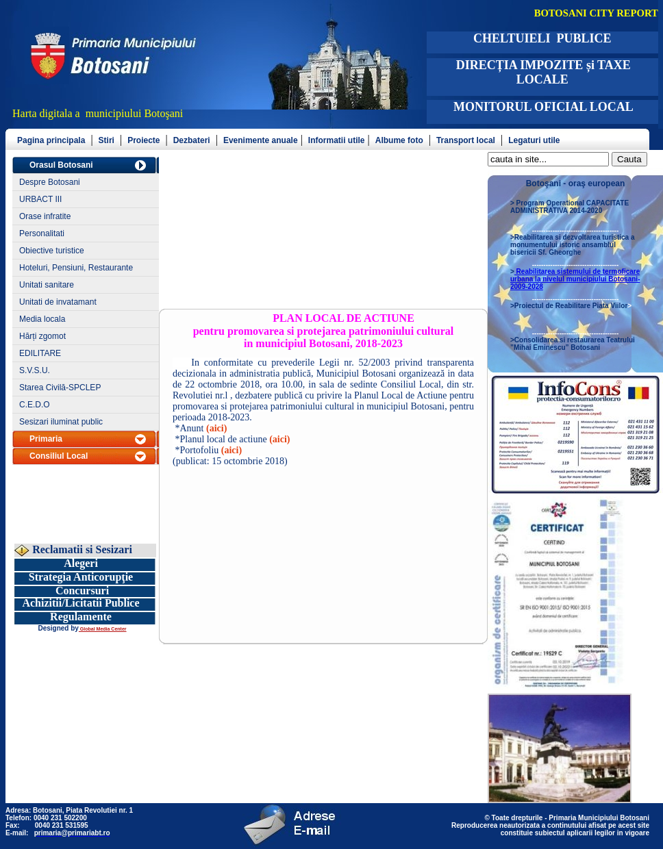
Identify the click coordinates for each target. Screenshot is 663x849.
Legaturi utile (534, 140)
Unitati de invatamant (58, 302)
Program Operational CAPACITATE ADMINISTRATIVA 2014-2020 (569, 206)
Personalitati (41, 233)
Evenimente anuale (260, 140)
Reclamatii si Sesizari (80, 549)
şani (175, 113)
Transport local (465, 140)
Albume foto (399, 140)
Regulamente (81, 616)
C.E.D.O (34, 404)
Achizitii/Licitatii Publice (80, 603)
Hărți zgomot (42, 336)
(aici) (216, 428)
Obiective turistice (51, 250)
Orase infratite (45, 216)
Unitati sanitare (46, 285)
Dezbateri (191, 140)
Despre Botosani (49, 182)
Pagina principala (51, 140)
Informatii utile (336, 140)
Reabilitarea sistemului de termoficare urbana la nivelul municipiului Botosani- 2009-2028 (575, 279)
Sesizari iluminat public (61, 422)
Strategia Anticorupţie (81, 577)
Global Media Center (103, 628)
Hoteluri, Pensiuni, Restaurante (76, 268)
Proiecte (143, 140)
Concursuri (82, 590)
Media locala (42, 319)
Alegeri (81, 563)
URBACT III (40, 199)
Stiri (106, 140)
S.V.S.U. (34, 370)
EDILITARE (40, 353)
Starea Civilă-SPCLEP (60, 387)
